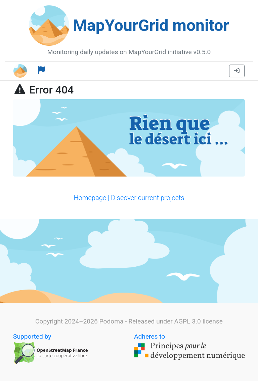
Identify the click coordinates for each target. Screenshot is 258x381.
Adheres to (189, 347)
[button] (237, 71)
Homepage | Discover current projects (129, 198)
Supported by (50, 349)
